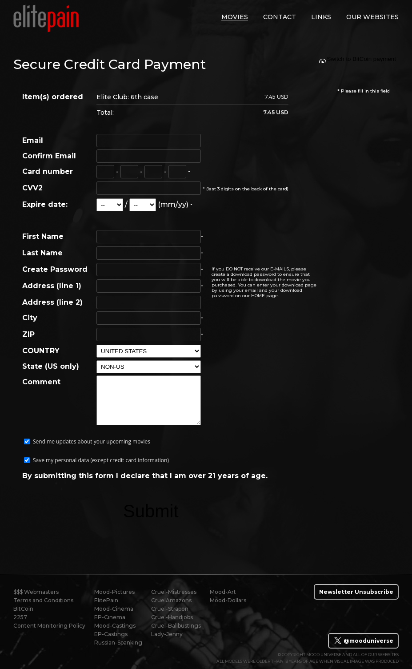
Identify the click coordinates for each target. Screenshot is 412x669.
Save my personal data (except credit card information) (101, 460)
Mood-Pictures (114, 591)
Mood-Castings (115, 625)
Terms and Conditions (43, 600)
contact (279, 17)
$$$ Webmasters (36, 591)
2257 (20, 617)
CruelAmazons (171, 600)
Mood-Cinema (113, 608)
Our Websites (372, 17)
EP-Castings (111, 634)
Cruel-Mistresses (173, 591)
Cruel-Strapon (169, 608)
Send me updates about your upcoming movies (91, 441)
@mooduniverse (363, 640)
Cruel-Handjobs (172, 617)
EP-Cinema (109, 617)
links (321, 17)
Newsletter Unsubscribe (356, 591)
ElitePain (106, 600)
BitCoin (23, 608)
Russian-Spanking (118, 642)
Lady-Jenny (167, 634)
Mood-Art (223, 591)
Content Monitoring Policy (49, 625)
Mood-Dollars (228, 600)
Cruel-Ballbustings (176, 625)
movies (234, 17)
